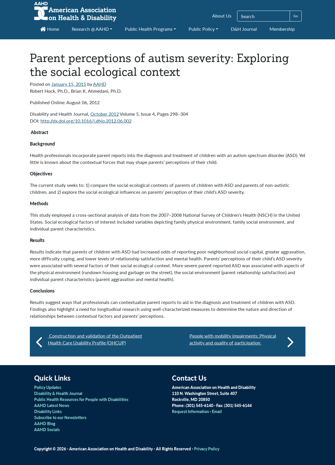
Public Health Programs (149, 29)
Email (217, 411)
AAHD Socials (47, 429)
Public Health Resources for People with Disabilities (81, 399)
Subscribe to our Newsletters (60, 417)
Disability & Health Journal (58, 393)
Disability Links (48, 411)
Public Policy (202, 29)
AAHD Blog (44, 423)
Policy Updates (47, 387)
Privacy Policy (206, 449)
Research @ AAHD (90, 29)
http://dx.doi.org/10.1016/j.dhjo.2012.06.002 (85, 120)
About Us (221, 15)
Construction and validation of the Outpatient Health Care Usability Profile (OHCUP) (95, 339)
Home (49, 29)
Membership (282, 29)
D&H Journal (244, 29)
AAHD (99, 84)
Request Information (190, 411)
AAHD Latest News (51, 405)
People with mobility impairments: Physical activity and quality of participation (241, 341)
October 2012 (104, 114)
